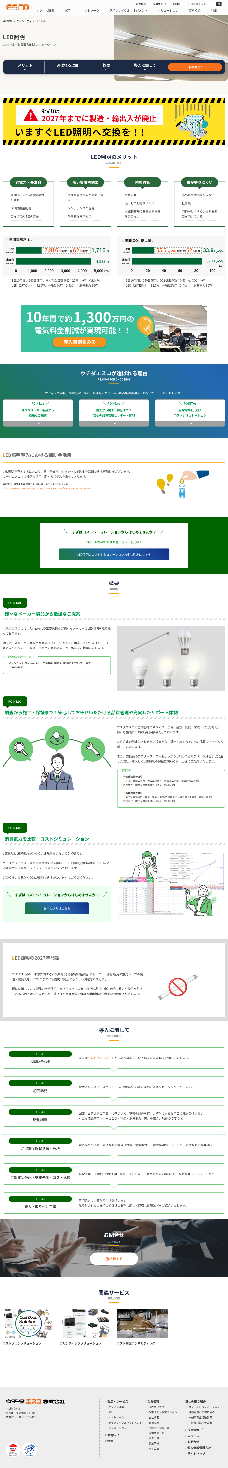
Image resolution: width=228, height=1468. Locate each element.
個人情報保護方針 (199, 1447)
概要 (106, 66)
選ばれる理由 (67, 66)
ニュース (193, 1436)
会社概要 (154, 1417)
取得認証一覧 (156, 1433)
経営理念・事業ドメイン (163, 1412)
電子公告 (154, 1448)
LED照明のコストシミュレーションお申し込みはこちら (114, 554)
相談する (195, 67)
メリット (25, 66)
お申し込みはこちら (57, 908)
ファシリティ (24, 21)
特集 (214, 10)
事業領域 (154, 1443)
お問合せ (178, 4)
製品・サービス (117, 1401)
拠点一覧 (154, 1438)
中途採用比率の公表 (200, 1422)
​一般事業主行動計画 (200, 1417)
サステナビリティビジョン (204, 1407)
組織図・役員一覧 (159, 1428)
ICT (67, 10)
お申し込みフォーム (101, 1058)
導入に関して (145, 66)
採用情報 (159, 4)
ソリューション (168, 10)
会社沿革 (154, 1422)
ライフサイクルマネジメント (128, 10)
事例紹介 (195, 10)
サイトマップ (196, 1453)
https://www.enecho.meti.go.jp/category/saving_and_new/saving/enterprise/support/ (47, 487)
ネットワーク (90, 10)
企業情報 (141, 4)
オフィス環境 (45, 10)
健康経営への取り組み (202, 1412)
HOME (8, 21)
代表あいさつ (156, 1407)
